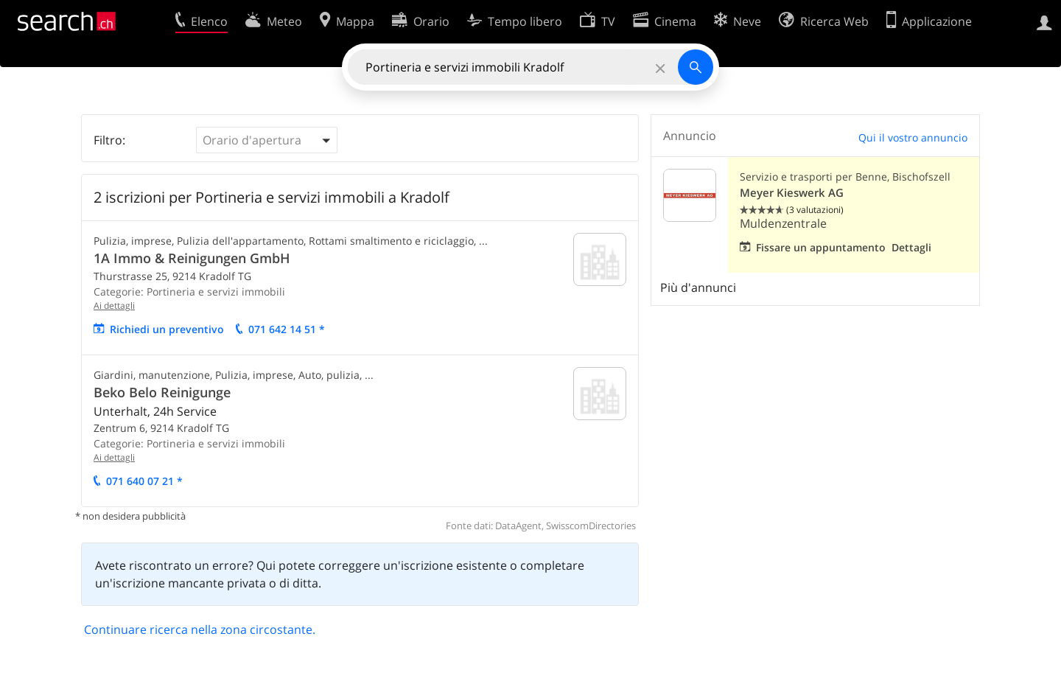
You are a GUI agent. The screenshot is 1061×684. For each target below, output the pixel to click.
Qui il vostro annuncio (912, 137)
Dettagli (911, 247)
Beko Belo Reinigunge (162, 392)
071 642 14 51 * (286, 329)
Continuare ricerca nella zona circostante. (199, 629)
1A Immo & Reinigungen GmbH (192, 258)
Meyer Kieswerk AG (792, 192)
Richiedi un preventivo (167, 329)
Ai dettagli (114, 305)
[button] (266, 140)
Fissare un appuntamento (821, 247)
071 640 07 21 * (144, 481)
